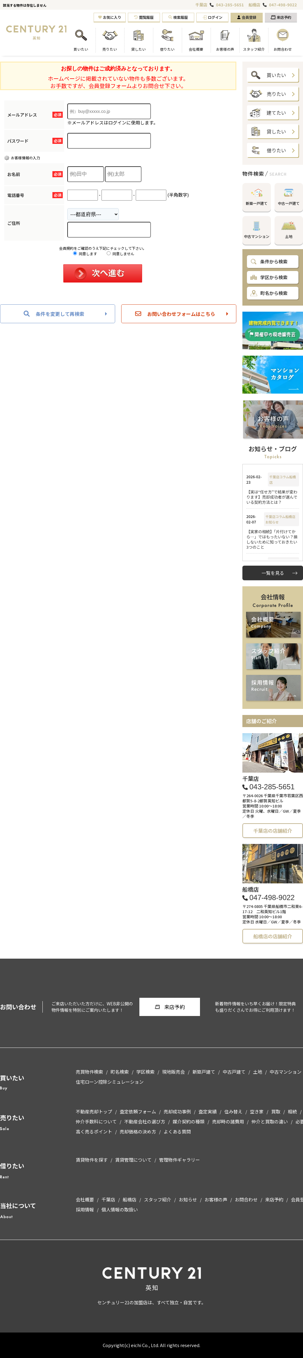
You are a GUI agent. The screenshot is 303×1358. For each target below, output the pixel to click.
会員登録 (246, 17)
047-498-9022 (283, 5)
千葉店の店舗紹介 (272, 830)
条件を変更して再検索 (54, 314)
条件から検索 (269, 261)
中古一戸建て (289, 194)
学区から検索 (269, 277)
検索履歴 (178, 17)
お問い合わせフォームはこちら (175, 314)
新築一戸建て (257, 194)
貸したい (267, 131)
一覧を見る (272, 573)
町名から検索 (269, 293)
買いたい (267, 75)
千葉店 (201, 5)
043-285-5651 (230, 5)
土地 (288, 227)
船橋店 (254, 5)
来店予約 (281, 17)
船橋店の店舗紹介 (272, 936)
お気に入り (109, 17)
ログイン (212, 17)
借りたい (267, 150)
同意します (85, 253)
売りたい (267, 93)
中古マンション (256, 227)
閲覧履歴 (144, 17)
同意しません (120, 253)
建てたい (267, 112)
